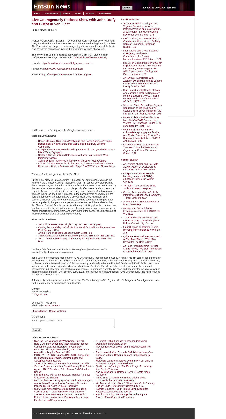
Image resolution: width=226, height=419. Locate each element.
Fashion (66, 14)
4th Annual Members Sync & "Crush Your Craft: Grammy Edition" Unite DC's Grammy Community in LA (125, 384)
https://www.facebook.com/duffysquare (63, 68)
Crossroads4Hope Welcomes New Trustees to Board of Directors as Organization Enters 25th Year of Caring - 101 (141, 148)
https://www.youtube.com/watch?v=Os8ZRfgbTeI (67, 74)
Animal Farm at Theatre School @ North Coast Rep (65, 233)
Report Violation (57, 311)
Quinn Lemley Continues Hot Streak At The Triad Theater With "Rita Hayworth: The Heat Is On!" (142, 239)
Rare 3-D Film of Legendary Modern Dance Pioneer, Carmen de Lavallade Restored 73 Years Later (61, 345)
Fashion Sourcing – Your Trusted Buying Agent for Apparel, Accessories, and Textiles (122, 390)
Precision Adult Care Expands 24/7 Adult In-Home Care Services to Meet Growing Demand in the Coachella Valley (124, 355)
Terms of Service (83, 413)
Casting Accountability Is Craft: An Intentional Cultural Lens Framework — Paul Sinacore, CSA (142, 195)
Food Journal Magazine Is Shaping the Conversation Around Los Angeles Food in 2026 (61, 351)
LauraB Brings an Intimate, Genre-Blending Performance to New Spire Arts (142, 230)
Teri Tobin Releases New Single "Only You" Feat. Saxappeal (139, 187)
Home (37, 14)
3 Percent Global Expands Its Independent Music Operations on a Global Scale (121, 342)
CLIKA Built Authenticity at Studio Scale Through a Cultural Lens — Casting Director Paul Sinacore (60, 390)
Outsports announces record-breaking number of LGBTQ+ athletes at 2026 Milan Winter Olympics (138, 177)
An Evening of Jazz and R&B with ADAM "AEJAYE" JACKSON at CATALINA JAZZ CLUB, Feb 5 (140, 167)
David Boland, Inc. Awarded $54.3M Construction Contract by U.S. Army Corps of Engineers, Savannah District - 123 (142, 42)
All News (90, 14)
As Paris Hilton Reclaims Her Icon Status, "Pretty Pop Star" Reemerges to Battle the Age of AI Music (142, 249)
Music (78, 14)
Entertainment (51, 14)
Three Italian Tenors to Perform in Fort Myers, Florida (61, 363)
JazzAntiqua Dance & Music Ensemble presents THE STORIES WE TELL (141, 211)
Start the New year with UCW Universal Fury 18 (59, 341)
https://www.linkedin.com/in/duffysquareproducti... (67, 63)
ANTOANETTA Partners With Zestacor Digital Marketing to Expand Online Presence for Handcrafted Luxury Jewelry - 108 (142, 82)
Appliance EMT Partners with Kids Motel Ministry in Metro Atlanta (72, 160)
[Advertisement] (181, 67)
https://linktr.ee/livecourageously (90, 57)
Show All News (39, 311)
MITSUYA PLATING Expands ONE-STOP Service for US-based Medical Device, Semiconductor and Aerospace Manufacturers (61, 358)
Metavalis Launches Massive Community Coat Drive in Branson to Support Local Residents (124, 362)
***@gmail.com (40, 294)
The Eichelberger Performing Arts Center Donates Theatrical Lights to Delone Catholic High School (141, 220)
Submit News (105, 14)
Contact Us (100, 413)
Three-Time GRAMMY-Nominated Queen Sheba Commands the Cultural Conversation (121, 379)
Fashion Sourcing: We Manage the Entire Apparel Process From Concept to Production (121, 395)
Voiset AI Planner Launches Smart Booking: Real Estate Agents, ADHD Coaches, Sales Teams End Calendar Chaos (63, 369)
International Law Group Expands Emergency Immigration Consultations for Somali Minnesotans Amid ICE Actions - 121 (142, 54)
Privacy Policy (65, 413)
